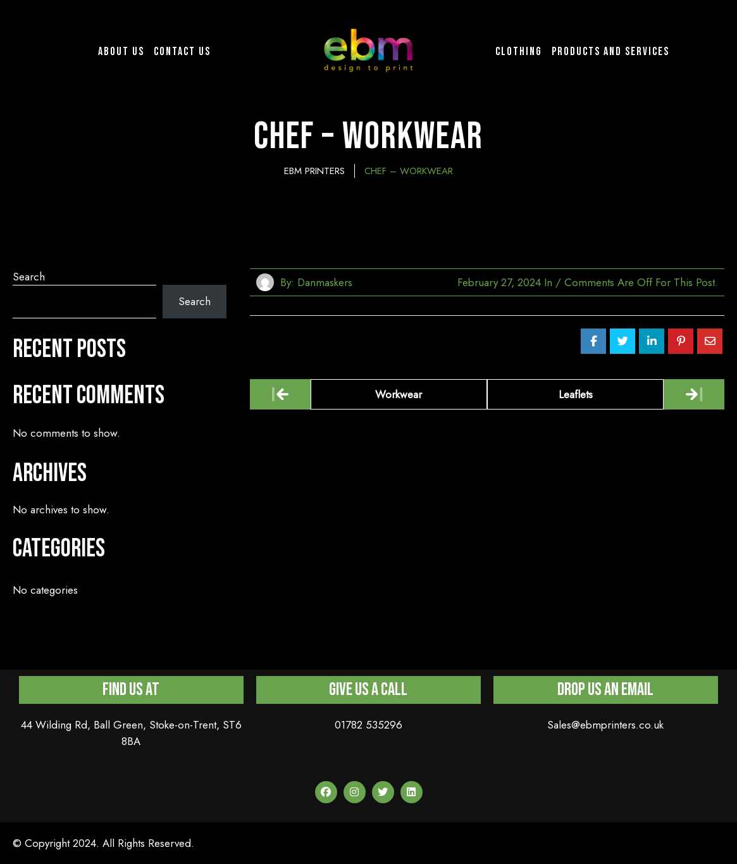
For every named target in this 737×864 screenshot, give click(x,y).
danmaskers (324, 282)
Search (29, 276)
